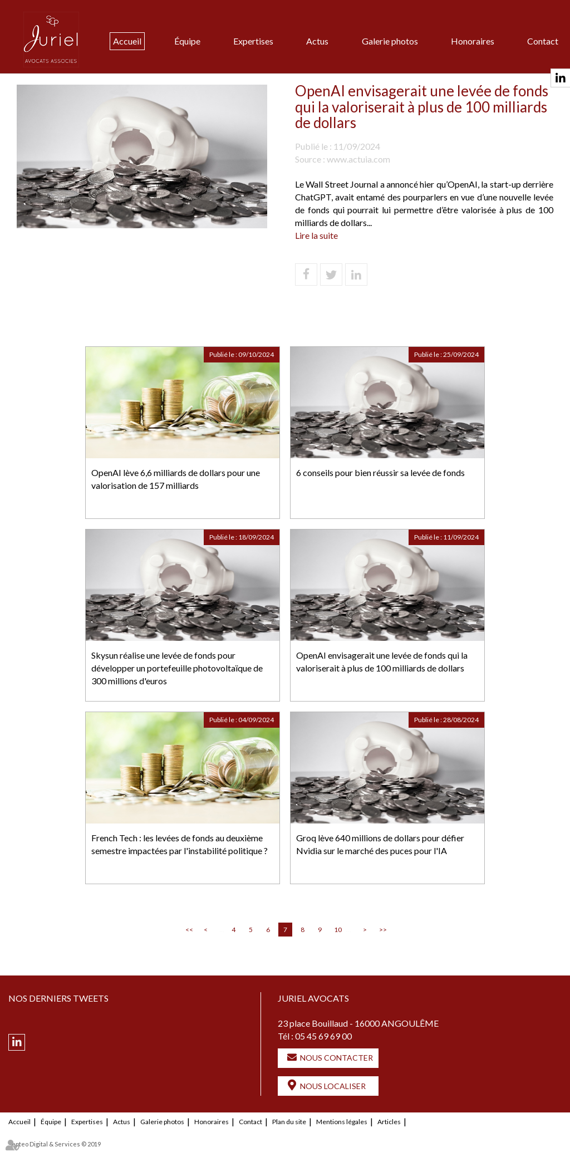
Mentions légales (341, 1121)
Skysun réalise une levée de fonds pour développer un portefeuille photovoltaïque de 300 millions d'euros (177, 668)
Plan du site (289, 1121)
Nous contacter (336, 1057)
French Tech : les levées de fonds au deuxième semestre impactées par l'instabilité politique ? (179, 844)
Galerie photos (390, 41)
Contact (542, 41)
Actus (317, 41)
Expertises (253, 41)
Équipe (187, 41)
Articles (389, 1121)
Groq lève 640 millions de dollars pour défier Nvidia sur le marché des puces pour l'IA (380, 844)
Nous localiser (333, 1086)
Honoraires (472, 41)
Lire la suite (316, 235)
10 (338, 929)
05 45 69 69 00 (323, 1036)
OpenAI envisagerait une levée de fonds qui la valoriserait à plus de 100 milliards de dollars (382, 661)
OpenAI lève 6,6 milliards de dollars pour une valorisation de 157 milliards (175, 479)
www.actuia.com (358, 159)
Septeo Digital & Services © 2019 (54, 1144)
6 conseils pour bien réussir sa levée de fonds (380, 472)
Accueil (127, 41)
